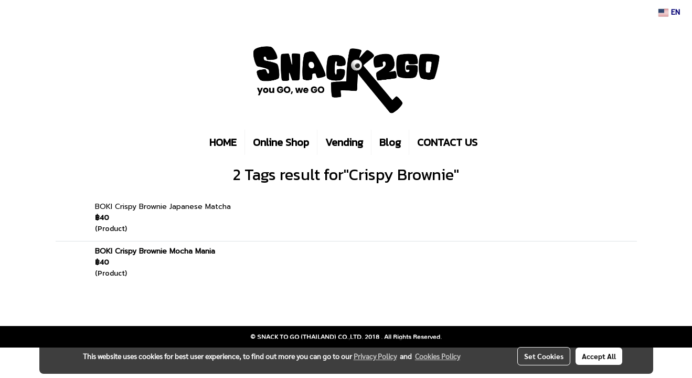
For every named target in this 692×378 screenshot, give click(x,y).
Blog (390, 142)
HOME (223, 142)
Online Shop (281, 142)
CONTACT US (447, 142)
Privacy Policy (375, 356)
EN (669, 12)
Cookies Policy (437, 356)
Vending (344, 142)
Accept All (599, 356)
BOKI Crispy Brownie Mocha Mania (155, 251)
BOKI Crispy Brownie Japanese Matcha (163, 206)
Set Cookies (543, 356)
